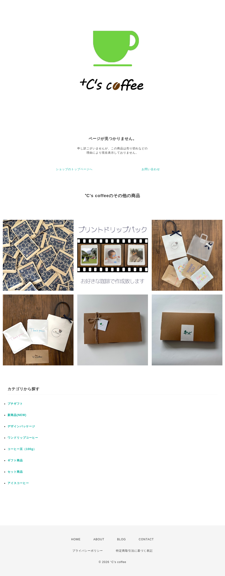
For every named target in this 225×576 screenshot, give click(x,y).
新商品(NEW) (17, 415)
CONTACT (146, 539)
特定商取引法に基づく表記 (134, 550)
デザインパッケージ (21, 426)
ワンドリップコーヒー (23, 437)
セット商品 (15, 471)
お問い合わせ (151, 169)
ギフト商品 (15, 460)
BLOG (121, 539)
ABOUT (98, 539)
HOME (76, 539)
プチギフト (15, 403)
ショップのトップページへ (74, 169)
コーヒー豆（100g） (22, 449)
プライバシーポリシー (87, 550)
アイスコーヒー (18, 483)
